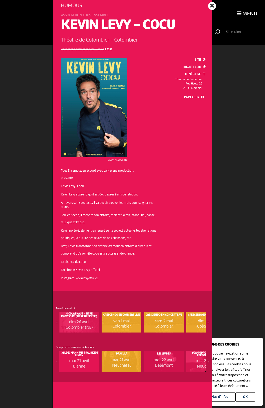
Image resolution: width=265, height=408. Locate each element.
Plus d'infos (219, 397)
